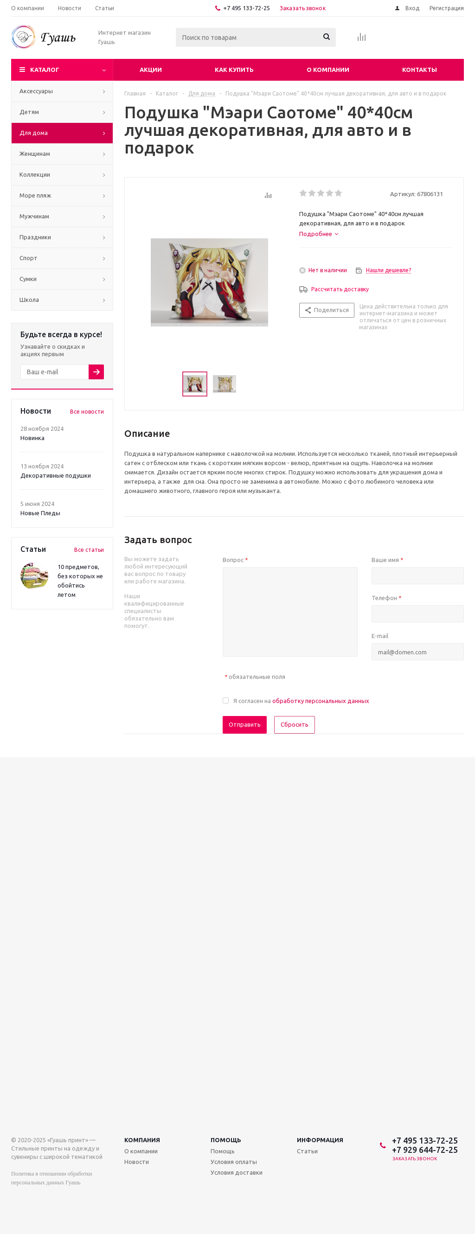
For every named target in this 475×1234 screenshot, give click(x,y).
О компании (328, 69)
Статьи (307, 1151)
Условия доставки (237, 1172)
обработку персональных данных (320, 700)
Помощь (226, 1140)
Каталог (44, 69)
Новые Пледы (40, 513)
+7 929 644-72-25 (425, 1149)
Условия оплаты (234, 1161)
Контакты (419, 69)
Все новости (87, 412)
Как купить (234, 69)
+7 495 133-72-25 (246, 8)
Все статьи (89, 550)
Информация (320, 1140)
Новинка (32, 438)
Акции (151, 69)
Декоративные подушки (55, 475)
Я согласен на (301, 700)
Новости (136, 1161)
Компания (142, 1140)
